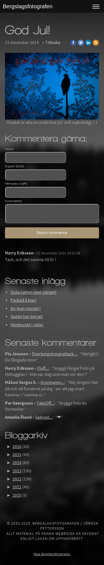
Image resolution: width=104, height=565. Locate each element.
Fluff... (43, 368)
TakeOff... (45, 403)
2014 (16, 462)
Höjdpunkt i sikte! (27, 325)
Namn (9, 149)
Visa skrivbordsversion (52, 554)
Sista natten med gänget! (34, 292)
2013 (16, 471)
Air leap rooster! (26, 308)
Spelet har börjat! (27, 316)
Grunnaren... (52, 382)
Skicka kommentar (51, 233)
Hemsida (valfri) (16, 183)
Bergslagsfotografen (27, 6)
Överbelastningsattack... (54, 354)
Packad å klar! (24, 300)
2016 (16, 446)
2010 (16, 495)
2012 (16, 479)
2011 (16, 487)
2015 (16, 454)
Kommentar (13, 201)
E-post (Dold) (14, 166)
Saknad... (43, 417)
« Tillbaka (51, 42)
